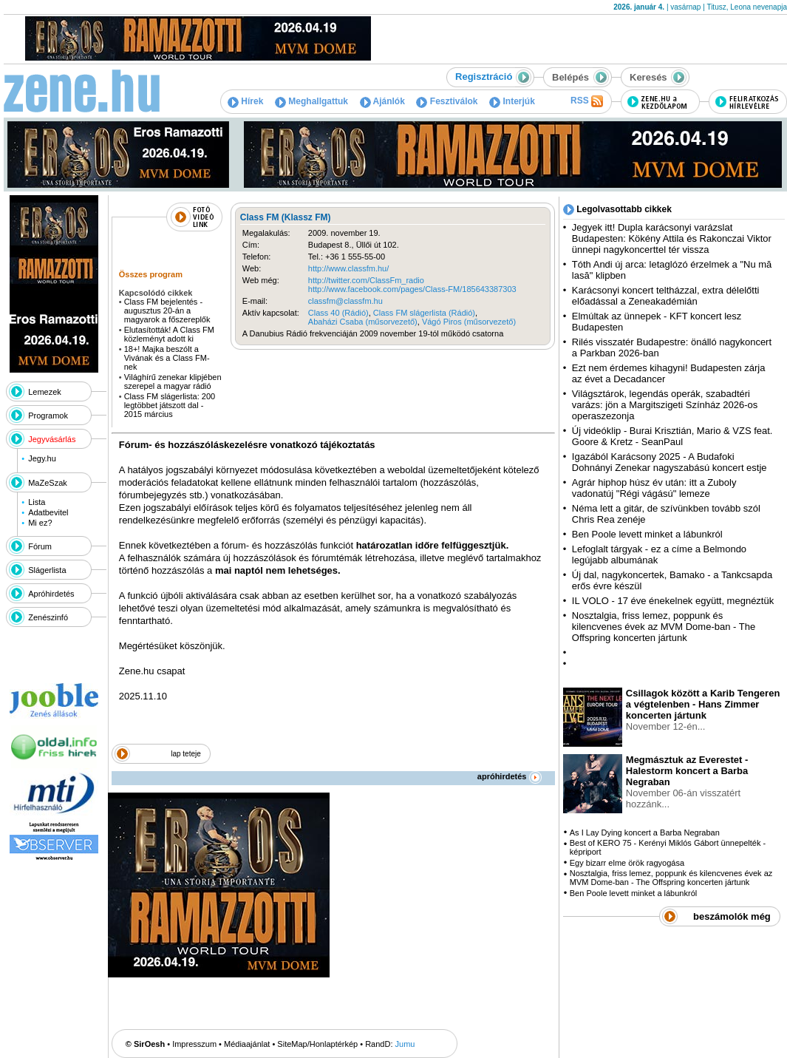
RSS (586, 101)
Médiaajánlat (247, 1044)
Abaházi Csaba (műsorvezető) (363, 321)
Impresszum (194, 1044)
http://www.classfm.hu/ (348, 268)
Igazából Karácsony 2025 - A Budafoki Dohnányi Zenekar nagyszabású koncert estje (669, 462)
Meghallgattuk (311, 101)
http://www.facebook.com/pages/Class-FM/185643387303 (412, 289)
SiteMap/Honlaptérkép (317, 1044)
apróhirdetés (509, 776)
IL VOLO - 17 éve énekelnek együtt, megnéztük (673, 600)
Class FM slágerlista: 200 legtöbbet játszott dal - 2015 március (170, 405)
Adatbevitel (48, 512)
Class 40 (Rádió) (338, 312)
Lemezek (44, 391)
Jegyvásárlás (51, 439)
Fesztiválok (446, 101)
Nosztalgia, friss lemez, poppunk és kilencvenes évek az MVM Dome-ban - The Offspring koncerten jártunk (663, 626)
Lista (36, 502)
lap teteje (186, 754)
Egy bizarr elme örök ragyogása (627, 862)
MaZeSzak (47, 482)
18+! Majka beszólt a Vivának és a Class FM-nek (167, 358)
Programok (48, 415)
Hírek (245, 101)
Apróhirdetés (51, 593)
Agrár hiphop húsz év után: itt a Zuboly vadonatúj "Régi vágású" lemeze (654, 488)
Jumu (405, 1044)
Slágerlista (47, 570)
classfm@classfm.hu (345, 300)
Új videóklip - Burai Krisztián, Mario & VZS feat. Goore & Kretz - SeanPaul (672, 436)
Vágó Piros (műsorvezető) (469, 321)
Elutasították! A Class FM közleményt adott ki (169, 334)
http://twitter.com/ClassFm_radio (366, 280)
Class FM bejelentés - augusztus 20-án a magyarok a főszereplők (167, 310)
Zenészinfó (48, 617)
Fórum (40, 546)
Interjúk (512, 101)
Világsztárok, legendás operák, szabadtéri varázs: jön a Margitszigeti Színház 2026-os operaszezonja (664, 404)
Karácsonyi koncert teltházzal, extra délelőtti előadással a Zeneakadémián (666, 296)
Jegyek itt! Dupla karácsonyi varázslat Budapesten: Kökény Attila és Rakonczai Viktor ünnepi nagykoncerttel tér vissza (671, 238)
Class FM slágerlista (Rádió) (424, 312)
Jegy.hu (42, 458)
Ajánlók (382, 101)
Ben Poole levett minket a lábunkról (647, 534)
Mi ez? (40, 522)
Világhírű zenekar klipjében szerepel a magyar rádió (173, 381)
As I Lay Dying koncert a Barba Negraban (645, 832)
